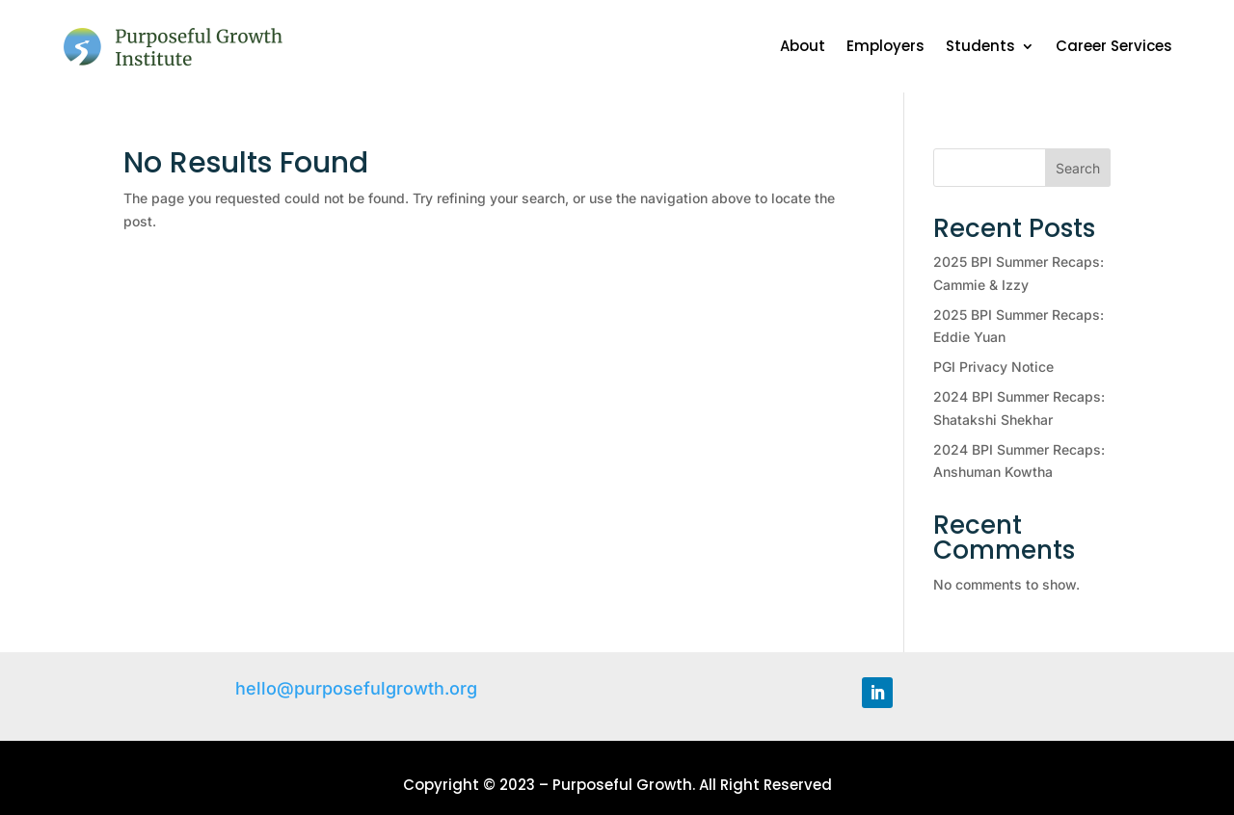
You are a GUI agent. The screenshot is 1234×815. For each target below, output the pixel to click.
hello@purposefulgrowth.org (356, 688)
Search (1078, 168)
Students (980, 46)
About (802, 46)
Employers (885, 46)
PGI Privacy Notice (993, 366)
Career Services (1114, 46)
